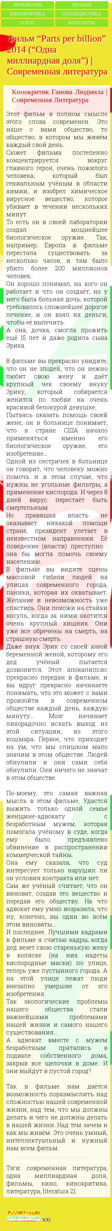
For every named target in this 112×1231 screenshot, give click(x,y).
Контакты (82, 22)
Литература (27, 4)
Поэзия (81, 4)
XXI (46, 1219)
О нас (27, 22)
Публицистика (81, 13)
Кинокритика (27, 13)
